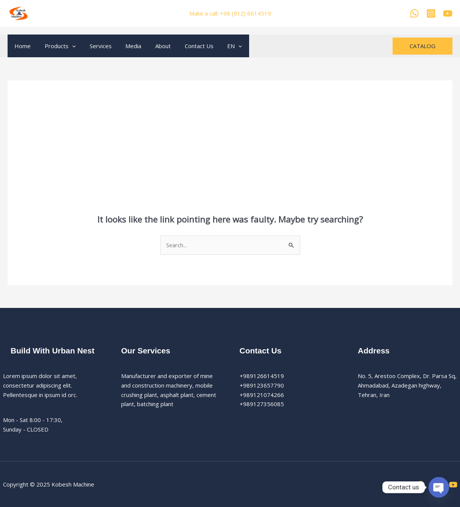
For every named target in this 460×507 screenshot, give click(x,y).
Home (21, 46)
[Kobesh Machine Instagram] (431, 13)
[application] (68, 46)
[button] (422, 46)
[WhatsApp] (414, 13)
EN (218, 46)
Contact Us (185, 46)
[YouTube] (447, 13)
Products (56, 46)
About (151, 46)
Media (125, 46)
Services (94, 46)
